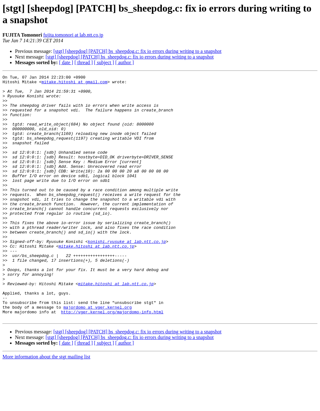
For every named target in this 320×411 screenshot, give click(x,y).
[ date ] (66, 62)
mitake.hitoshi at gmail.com (75, 83)
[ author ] (124, 62)
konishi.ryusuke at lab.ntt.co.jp (127, 275)
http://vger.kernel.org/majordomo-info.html (112, 359)
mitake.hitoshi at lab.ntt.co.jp (96, 281)
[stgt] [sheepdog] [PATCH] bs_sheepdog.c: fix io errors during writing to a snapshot (137, 51)
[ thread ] (83, 62)
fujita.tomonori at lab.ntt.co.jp (73, 35)
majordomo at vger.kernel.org (97, 354)
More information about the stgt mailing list (46, 405)
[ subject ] (104, 62)
